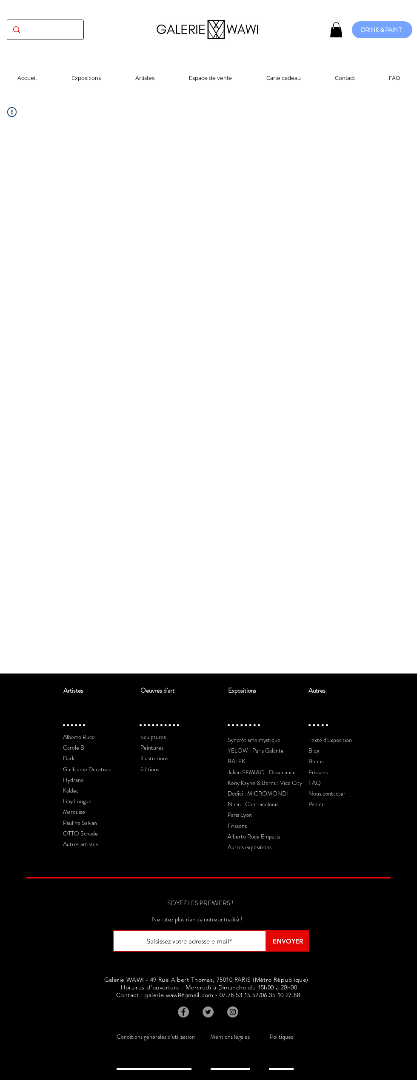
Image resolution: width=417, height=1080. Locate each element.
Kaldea (71, 790)
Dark (68, 758)
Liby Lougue (77, 801)
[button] (336, 29)
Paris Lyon (240, 814)
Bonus (315, 761)
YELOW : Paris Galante (256, 750)
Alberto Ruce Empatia (254, 836)
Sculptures (153, 737)
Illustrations (154, 758)
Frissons (237, 825)
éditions (149, 769)
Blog (313, 750)
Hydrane (73, 780)
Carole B (73, 747)
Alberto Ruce (79, 737)
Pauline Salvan (80, 823)
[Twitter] (208, 1011)
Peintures (151, 747)
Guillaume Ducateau (87, 769)
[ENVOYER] (287, 941)
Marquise (74, 811)
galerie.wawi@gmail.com (178, 995)
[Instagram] (232, 1011)
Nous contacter (327, 793)
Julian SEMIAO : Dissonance (262, 772)
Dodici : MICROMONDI (258, 793)
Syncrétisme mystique (254, 740)
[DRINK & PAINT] (382, 29)
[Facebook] (183, 1011)
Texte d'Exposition (330, 740)
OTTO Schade (80, 833)
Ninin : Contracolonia (253, 804)
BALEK (236, 761)
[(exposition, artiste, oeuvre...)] (45, 30)
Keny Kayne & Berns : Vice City (265, 783)
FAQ (314, 783)
